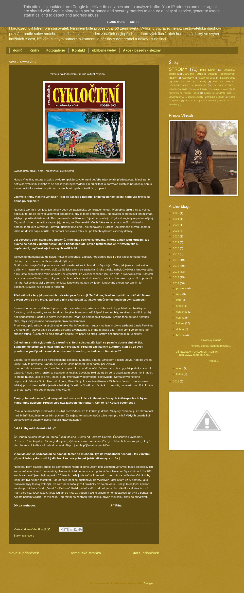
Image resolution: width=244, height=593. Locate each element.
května (180, 323)
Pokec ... (198, 360)
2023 (176, 224)
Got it (134, 22)
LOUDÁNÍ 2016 (176, 97)
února (180, 368)
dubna (180, 329)
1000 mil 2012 (183, 81)
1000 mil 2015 (221, 81)
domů (17, 50)
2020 (176, 236)
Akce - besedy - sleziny (142, 50)
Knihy (34, 50)
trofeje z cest (220, 89)
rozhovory (28, 535)
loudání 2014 (200, 89)
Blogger (148, 583)
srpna (180, 305)
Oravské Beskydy (215, 97)
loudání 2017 (225, 100)
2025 (176, 213)
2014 (176, 271)
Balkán (207, 93)
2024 (176, 218)
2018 (176, 248)
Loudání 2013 (227, 77)
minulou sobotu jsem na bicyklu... (203, 345)
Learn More (116, 22)
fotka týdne (207, 69)
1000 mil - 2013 (193, 73)
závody (202, 81)
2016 (176, 259)
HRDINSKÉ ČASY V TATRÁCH (187, 85)
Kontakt (78, 50)
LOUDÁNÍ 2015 (223, 93)
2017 (176, 253)
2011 (176, 381)
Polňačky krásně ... (200, 340)
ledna (180, 374)
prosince (181, 288)
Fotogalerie (55, 50)
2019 (176, 242)
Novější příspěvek (24, 553)
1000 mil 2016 (207, 77)
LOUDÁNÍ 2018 (195, 97)
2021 (176, 230)
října (179, 294)
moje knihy (174, 104)
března (180, 335)
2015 (176, 265)
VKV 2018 (190, 100)
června (180, 317)
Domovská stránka (85, 553)
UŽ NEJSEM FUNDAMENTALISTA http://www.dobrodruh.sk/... (197, 353)
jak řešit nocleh (206, 100)
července (182, 311)
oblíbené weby (104, 50)
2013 (176, 277)
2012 (176, 283)
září (178, 299)
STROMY (178, 69)
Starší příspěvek (145, 553)
